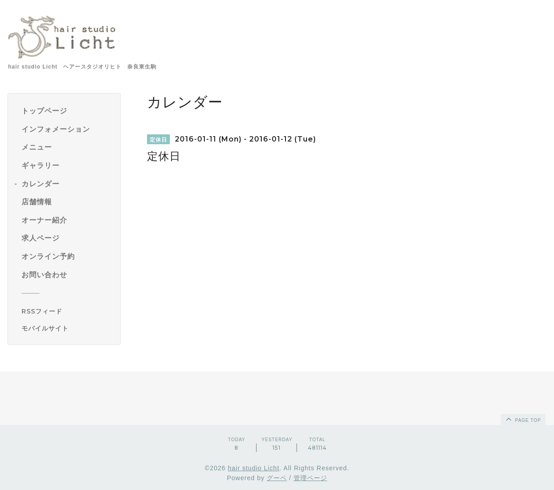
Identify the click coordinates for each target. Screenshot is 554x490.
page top (522, 418)
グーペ (277, 477)
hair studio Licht (253, 468)
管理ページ (310, 477)
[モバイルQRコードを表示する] (67, 328)
